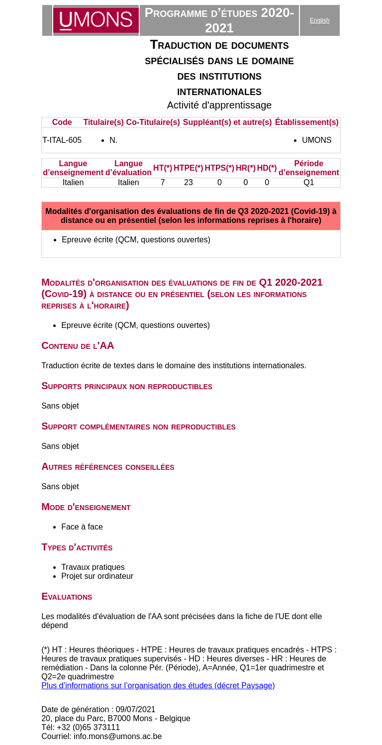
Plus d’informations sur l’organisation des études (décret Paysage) (158, 685)
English (319, 20)
